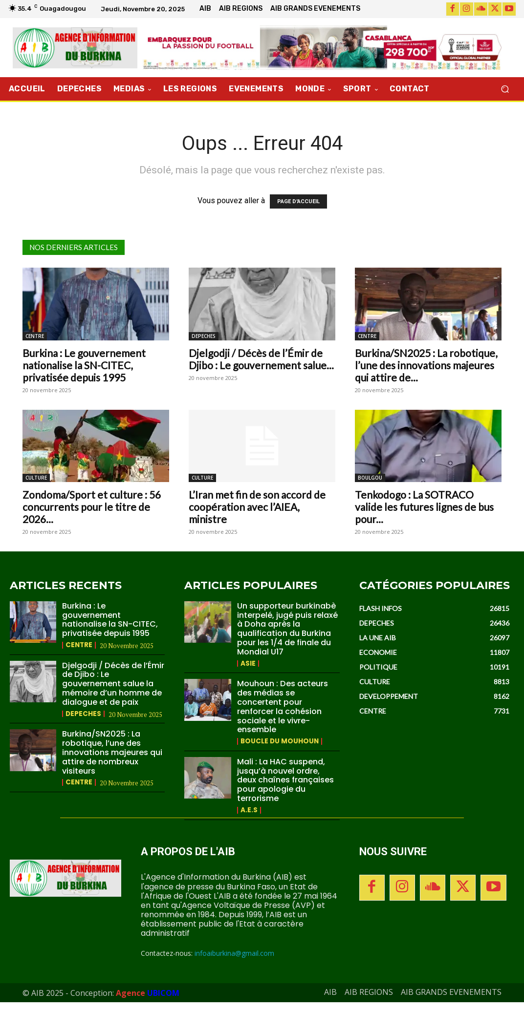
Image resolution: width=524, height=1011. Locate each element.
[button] (504, 89)
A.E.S (249, 818)
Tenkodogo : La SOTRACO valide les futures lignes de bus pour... (424, 506)
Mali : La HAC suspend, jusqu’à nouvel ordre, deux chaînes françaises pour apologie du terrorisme (286, 788)
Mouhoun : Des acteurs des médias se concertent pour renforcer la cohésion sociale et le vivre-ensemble (285, 715)
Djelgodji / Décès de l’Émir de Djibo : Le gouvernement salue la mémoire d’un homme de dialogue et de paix (111, 683)
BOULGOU (370, 477)
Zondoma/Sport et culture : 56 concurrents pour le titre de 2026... (91, 506)
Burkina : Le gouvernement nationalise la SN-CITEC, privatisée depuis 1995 (84, 365)
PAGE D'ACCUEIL (298, 201)
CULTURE (36, 477)
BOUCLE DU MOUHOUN (280, 750)
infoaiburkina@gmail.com (234, 961)
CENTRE (34, 336)
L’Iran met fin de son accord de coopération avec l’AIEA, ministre (257, 506)
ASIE (248, 672)
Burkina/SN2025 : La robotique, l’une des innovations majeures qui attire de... (426, 365)
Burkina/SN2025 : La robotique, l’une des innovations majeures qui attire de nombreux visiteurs (110, 752)
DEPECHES (204, 336)
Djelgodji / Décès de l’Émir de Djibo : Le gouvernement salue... (261, 359)
